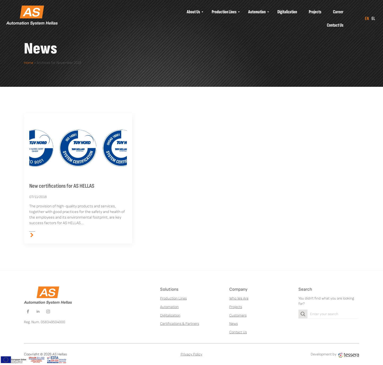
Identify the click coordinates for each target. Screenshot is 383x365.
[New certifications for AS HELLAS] (78, 148)
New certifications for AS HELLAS (61, 186)
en (367, 18)
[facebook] (28, 311)
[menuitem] (193, 12)
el (373, 18)
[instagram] (48, 311)
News (233, 323)
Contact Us (238, 332)
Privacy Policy (191, 354)
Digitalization (170, 315)
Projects (235, 307)
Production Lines (173, 298)
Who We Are (238, 298)
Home (28, 62)
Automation (169, 307)
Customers (238, 315)
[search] (302, 314)
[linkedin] (38, 311)
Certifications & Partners (179, 323)
